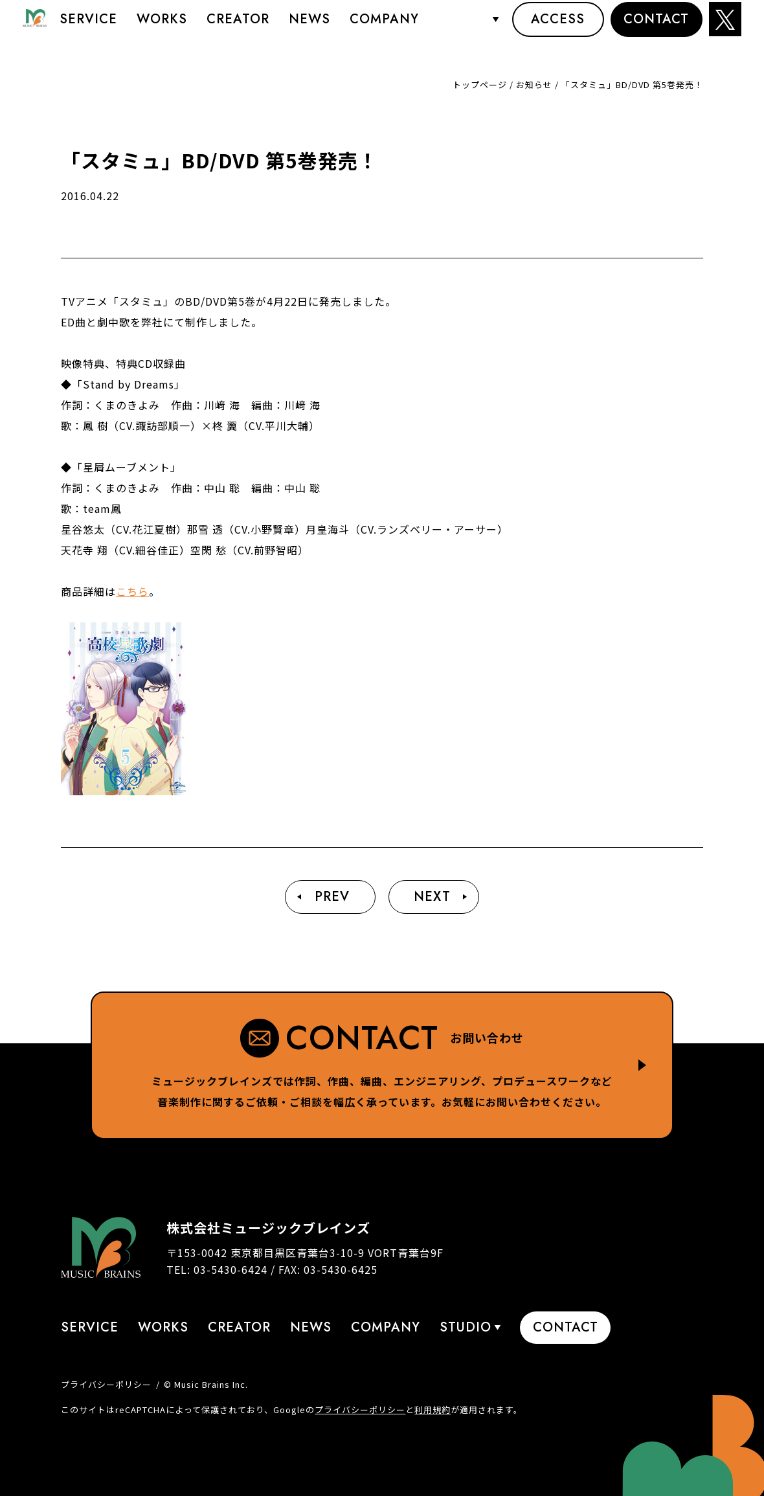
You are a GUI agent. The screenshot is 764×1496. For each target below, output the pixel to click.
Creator (238, 28)
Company (384, 28)
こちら (132, 591)
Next (432, 896)
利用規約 (432, 1409)
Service (88, 28)
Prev (332, 896)
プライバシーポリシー (106, 1384)
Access (558, 28)
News (309, 28)
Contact (656, 28)
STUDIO (464, 28)
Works (162, 28)
